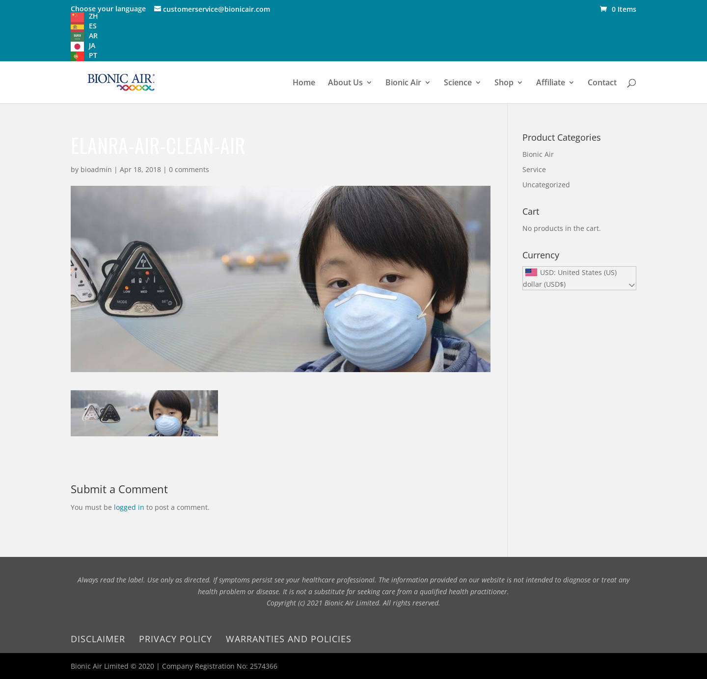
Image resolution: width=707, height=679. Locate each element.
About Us (345, 83)
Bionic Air (403, 83)
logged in (129, 507)
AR (93, 35)
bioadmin (96, 169)
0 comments (189, 169)
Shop (504, 83)
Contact (602, 83)
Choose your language (108, 8)
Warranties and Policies (289, 639)
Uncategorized (546, 184)
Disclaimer (98, 639)
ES (93, 25)
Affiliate (550, 83)
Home (304, 83)
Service (534, 169)
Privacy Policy (175, 639)
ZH (93, 16)
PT (93, 55)
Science (458, 83)
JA (92, 45)
